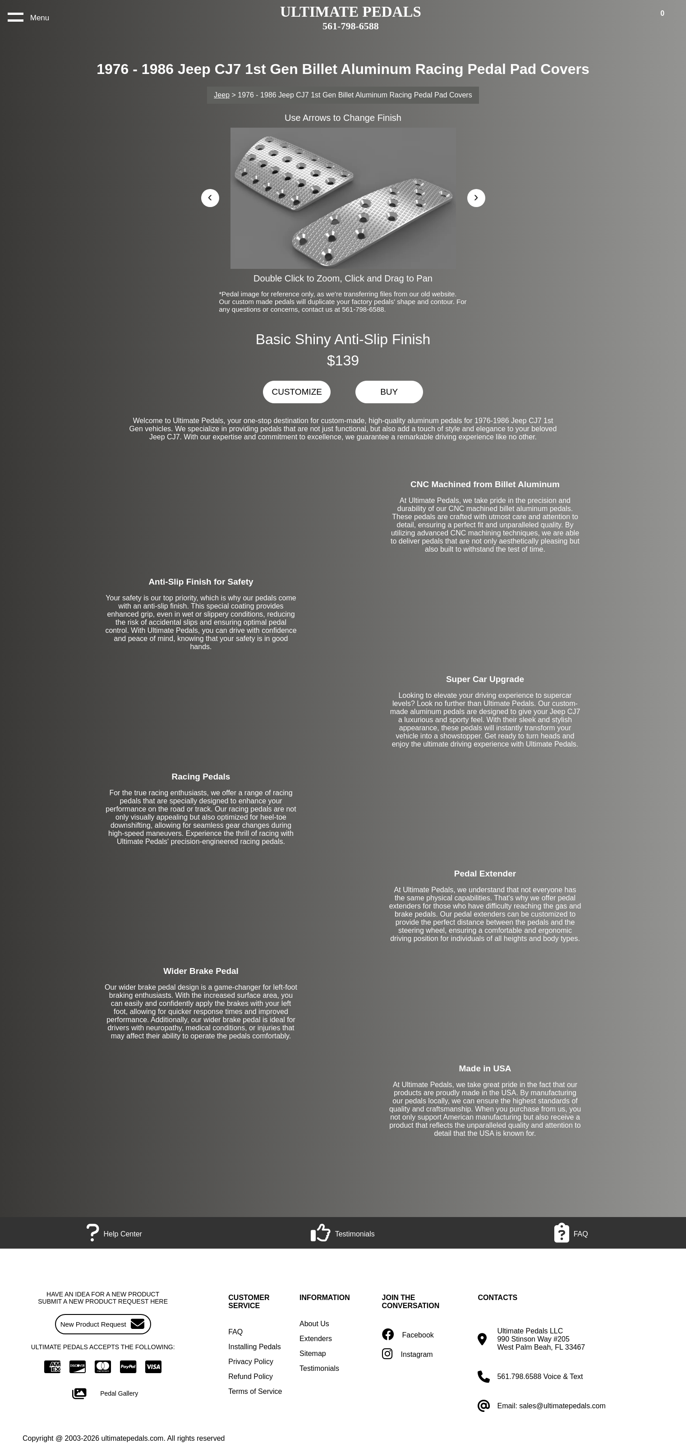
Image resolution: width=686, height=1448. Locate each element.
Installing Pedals (254, 1347)
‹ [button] (210, 196)
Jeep (222, 95)
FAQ (235, 1332)
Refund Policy (250, 1376)
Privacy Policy (250, 1361)
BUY (389, 392)
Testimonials (319, 1368)
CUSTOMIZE (297, 392)
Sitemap (312, 1353)
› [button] (476, 196)
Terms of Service (255, 1391)
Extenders (315, 1338)
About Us (314, 1324)
